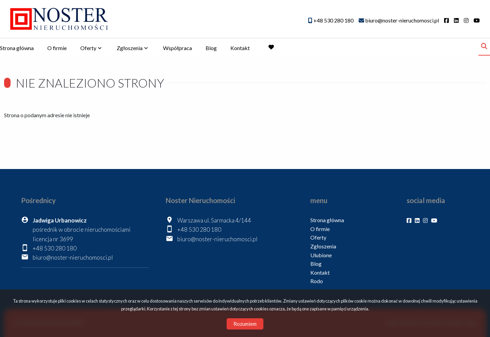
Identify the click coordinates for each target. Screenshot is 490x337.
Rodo (316, 281)
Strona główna (17, 48)
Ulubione (321, 255)
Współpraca (177, 48)
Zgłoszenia (130, 48)
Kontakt (240, 48)
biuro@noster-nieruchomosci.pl (73, 257)
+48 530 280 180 (55, 248)
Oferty (88, 48)
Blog (211, 48)
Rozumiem (245, 324)
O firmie (57, 48)
